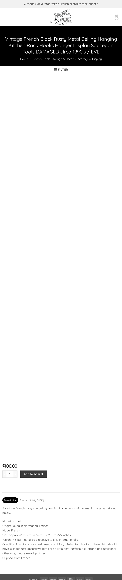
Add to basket (33, 444)
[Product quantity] (9, 444)
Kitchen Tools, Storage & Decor (53, 59)
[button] (4, 17)
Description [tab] (10, 471)
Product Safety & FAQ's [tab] (33, 471)
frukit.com (92, 572)
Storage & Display (90, 59)
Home (24, 59)
